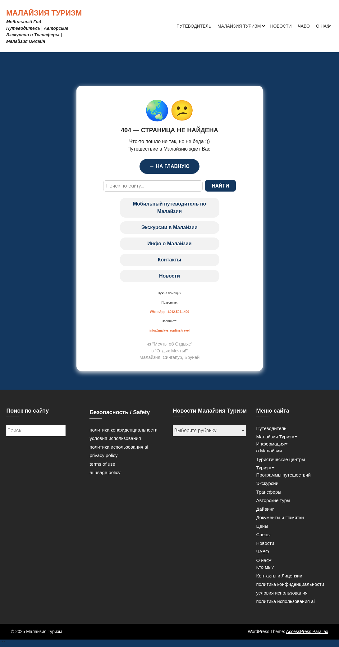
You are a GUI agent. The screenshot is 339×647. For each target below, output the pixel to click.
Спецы (263, 534)
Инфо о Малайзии (169, 243)
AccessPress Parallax (307, 631)
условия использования (115, 438)
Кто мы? (265, 567)
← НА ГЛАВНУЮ (169, 166)
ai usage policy (104, 472)
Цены (262, 526)
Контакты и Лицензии (279, 575)
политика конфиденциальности (123, 429)
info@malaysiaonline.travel (169, 330)
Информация (270, 443)
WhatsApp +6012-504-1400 (169, 312)
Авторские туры (273, 500)
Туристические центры (280, 459)
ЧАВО (304, 26)
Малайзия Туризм (44, 13)
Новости (281, 26)
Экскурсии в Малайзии (169, 227)
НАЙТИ (220, 186)
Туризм (264, 467)
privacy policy (103, 455)
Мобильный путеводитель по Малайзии (169, 207)
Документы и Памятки (280, 517)
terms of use (102, 464)
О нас (323, 26)
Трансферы (268, 492)
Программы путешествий (283, 474)
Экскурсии (267, 483)
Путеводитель (193, 26)
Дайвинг (265, 509)
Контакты (169, 259)
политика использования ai (118, 447)
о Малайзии (269, 450)
